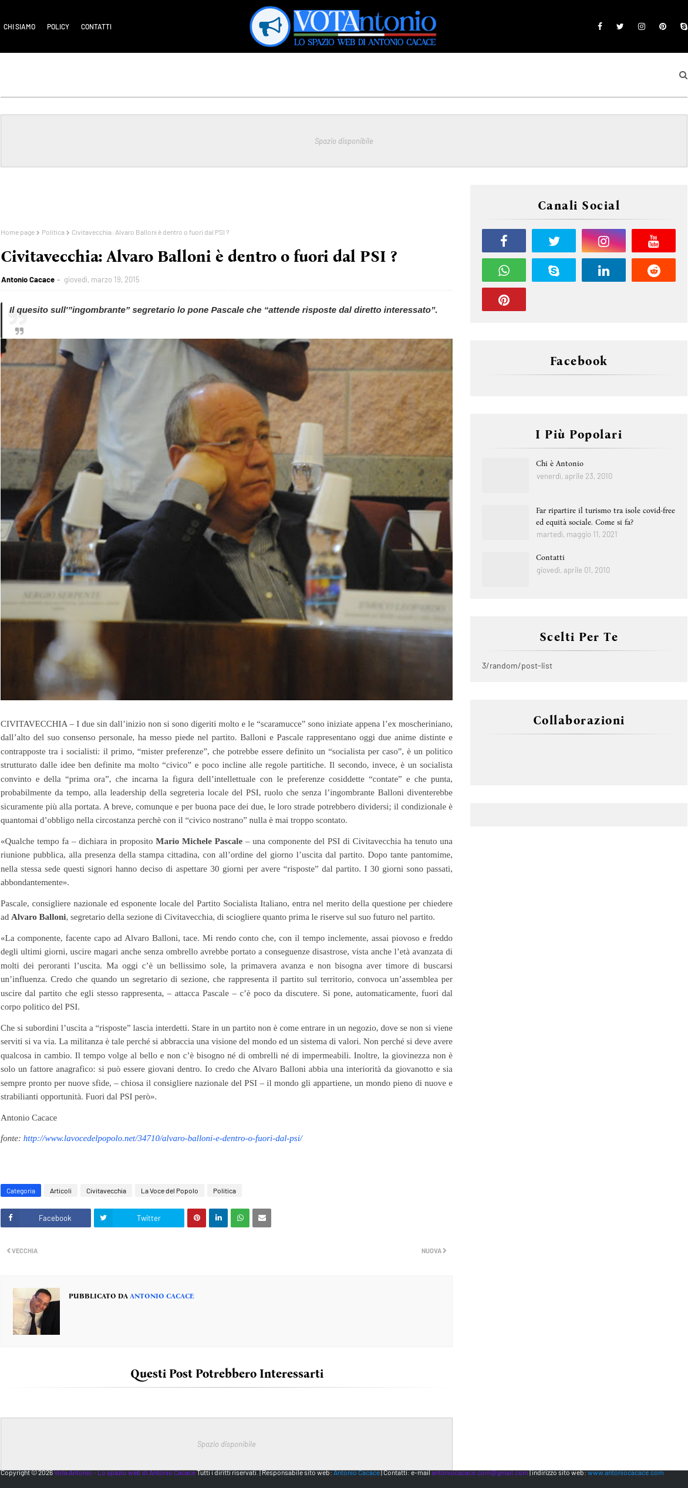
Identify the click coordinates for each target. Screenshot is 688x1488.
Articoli (61, 1190)
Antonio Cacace (28, 279)
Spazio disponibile (344, 141)
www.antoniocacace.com (626, 1472)
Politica (53, 232)
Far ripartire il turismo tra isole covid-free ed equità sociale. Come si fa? (605, 516)
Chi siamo (19, 26)
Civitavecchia (106, 1190)
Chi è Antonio (560, 463)
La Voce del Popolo (169, 1190)
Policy (58, 26)
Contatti (96, 26)
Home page (18, 232)
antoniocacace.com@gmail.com (479, 1472)
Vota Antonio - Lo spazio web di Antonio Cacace (124, 1472)
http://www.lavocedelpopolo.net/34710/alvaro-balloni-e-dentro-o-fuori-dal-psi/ (162, 1138)
